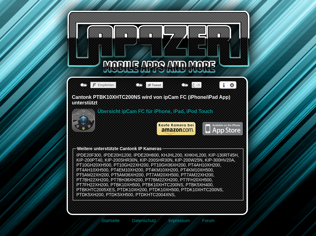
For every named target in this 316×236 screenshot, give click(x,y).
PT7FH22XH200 (92, 184)
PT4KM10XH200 (162, 169)
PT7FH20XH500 (196, 179)
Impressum (179, 220)
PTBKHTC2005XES (96, 189)
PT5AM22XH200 (93, 174)
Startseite (111, 220)
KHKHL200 (195, 155)
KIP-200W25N (188, 160)
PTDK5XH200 (90, 194)
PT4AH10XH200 (204, 164)
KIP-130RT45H (223, 155)
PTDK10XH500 (164, 189)
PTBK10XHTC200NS (162, 184)
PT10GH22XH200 (131, 164)
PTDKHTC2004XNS (154, 194)
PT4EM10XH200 (127, 169)
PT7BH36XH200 (127, 179)
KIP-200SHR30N (121, 160)
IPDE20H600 (146, 155)
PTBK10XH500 (125, 184)
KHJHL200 (171, 155)
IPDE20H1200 (117, 155)
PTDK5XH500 (119, 194)
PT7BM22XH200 (161, 179)
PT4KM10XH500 (196, 169)
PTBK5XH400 (199, 184)
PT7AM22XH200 (197, 174)
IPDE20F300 (89, 155)
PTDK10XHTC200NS (201, 189)
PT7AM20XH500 (162, 174)
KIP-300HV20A (219, 160)
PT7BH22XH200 (93, 179)
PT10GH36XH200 (168, 164)
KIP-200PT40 (89, 160)
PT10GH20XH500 (94, 164)
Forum (208, 220)
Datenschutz (144, 220)
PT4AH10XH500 (93, 169)
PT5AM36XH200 (127, 174)
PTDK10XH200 (132, 189)
